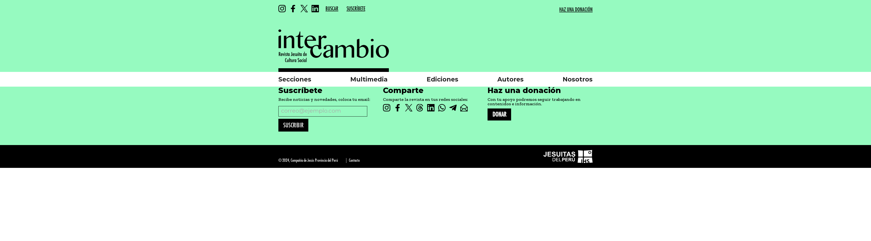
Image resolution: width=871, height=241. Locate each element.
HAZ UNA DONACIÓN (576, 9)
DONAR (499, 114)
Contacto (354, 160)
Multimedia (369, 79)
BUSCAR (332, 8)
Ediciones (442, 79)
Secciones (294, 79)
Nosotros (578, 79)
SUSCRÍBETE (356, 8)
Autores (510, 79)
